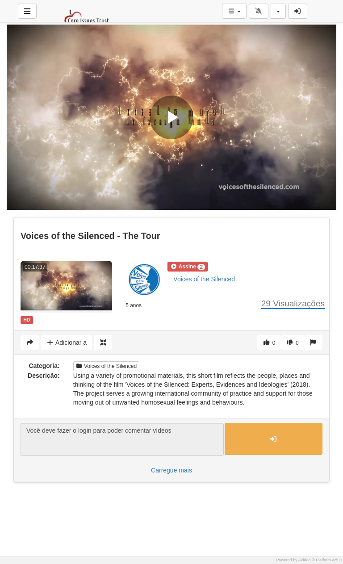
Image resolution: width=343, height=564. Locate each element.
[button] (187, 267)
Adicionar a (66, 342)
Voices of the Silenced (204, 279)
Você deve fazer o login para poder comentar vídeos (122, 439)
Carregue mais (171, 470)
